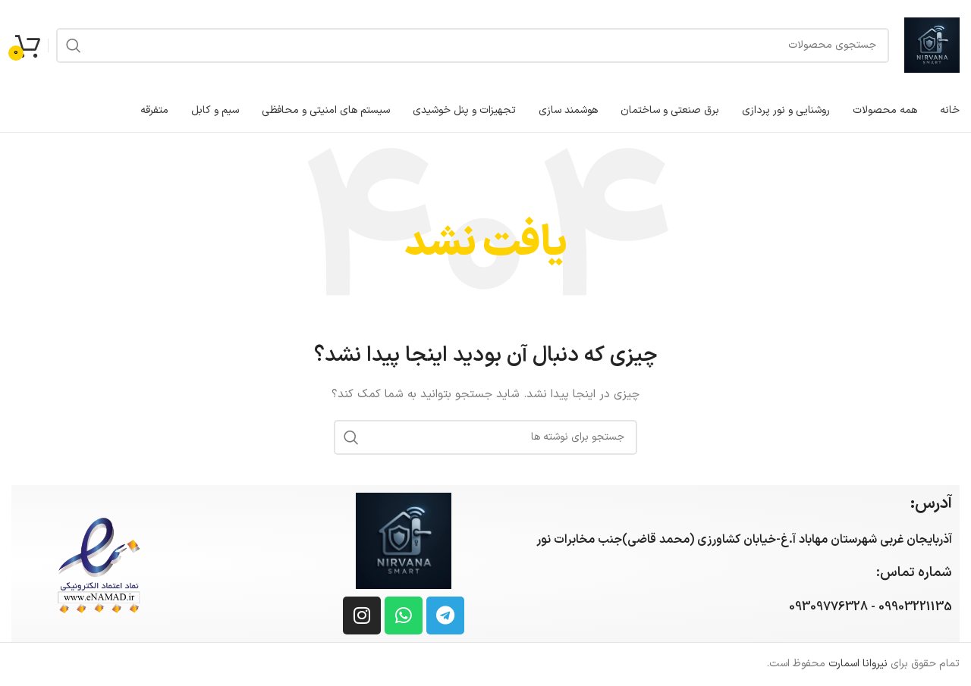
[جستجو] (472, 45)
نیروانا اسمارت (858, 664)
